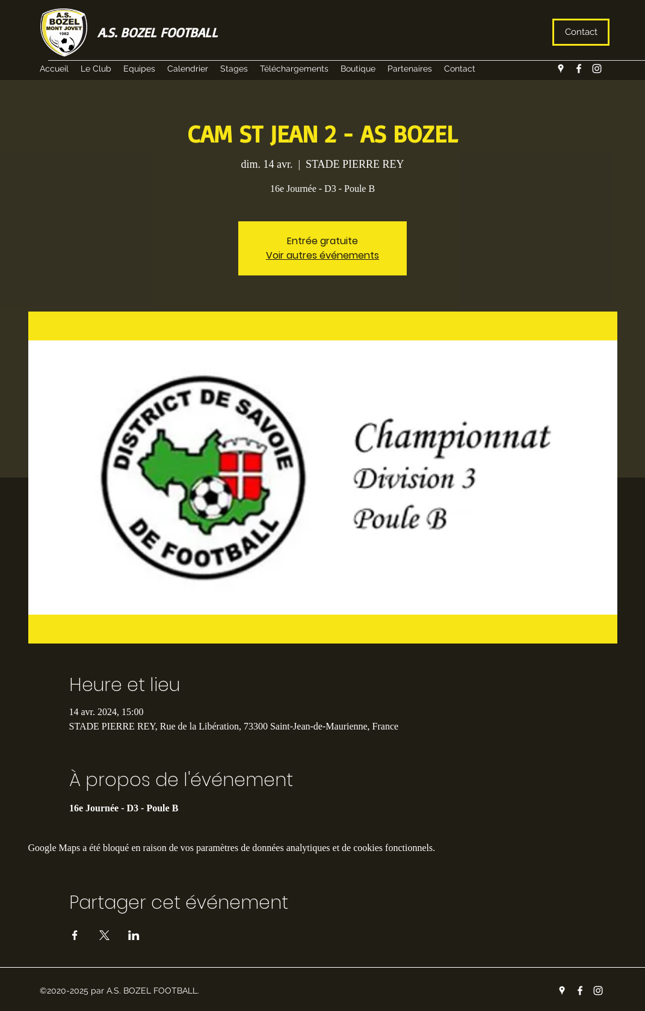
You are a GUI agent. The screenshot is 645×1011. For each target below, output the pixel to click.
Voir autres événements (322, 255)
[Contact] (581, 32)
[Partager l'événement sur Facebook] (75, 935)
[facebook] (579, 69)
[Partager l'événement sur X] (104, 935)
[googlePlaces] (561, 69)
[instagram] (597, 69)
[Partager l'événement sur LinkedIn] (134, 935)
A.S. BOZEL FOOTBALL (157, 32)
